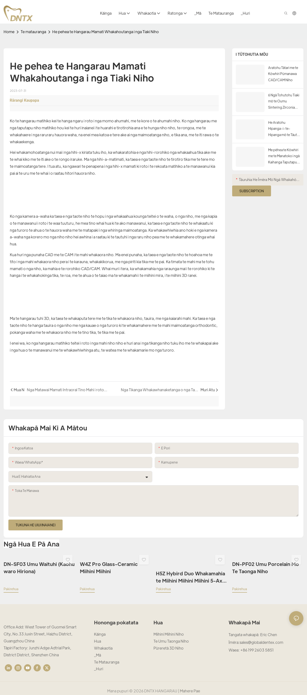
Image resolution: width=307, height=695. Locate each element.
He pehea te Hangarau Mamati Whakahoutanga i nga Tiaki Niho (105, 31)
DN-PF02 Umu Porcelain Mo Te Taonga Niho (265, 567)
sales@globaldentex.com (261, 636)
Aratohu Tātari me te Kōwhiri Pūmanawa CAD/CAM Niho (283, 73)
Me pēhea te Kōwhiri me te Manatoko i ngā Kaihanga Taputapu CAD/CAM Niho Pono (284, 156)
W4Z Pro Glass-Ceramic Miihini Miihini (109, 567)
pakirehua (11, 583)
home (9, 31)
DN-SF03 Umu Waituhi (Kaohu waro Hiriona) (39, 567)
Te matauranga (33, 31)
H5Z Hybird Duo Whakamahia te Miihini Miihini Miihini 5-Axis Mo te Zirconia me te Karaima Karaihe (191, 572)
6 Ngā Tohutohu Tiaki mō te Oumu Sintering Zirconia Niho (283, 101)
